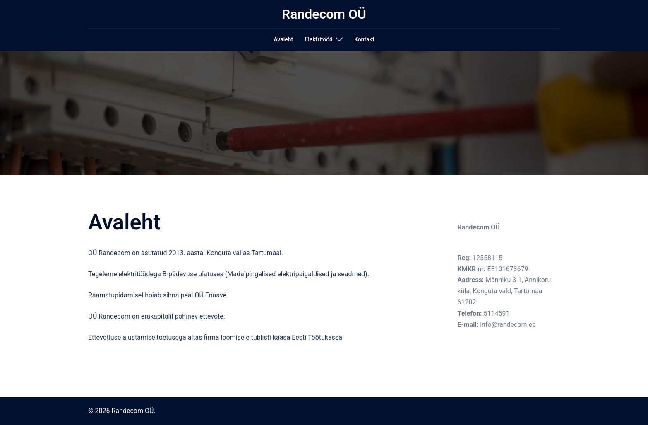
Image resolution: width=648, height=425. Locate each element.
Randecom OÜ (324, 14)
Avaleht (283, 39)
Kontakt (364, 39)
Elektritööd (319, 39)
